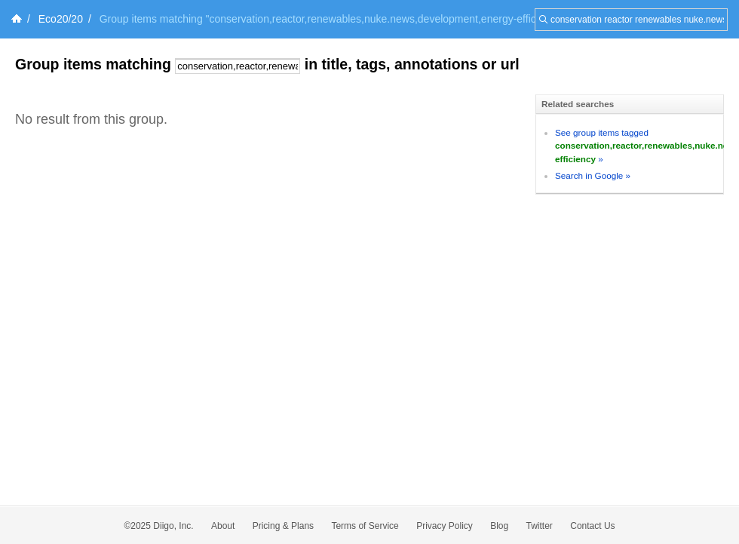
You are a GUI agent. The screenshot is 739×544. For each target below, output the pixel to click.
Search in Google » (592, 175)
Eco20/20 (60, 19)
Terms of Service (364, 526)
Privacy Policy (444, 526)
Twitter (539, 526)
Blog (499, 526)
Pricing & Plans (283, 526)
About (223, 526)
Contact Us (592, 526)
